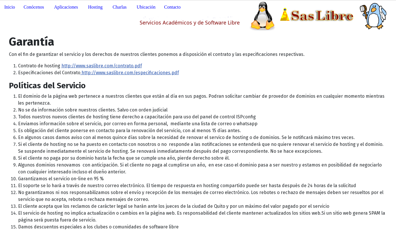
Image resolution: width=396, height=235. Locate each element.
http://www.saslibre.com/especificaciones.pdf (129, 72)
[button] (34, 7)
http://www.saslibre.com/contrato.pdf (101, 65)
